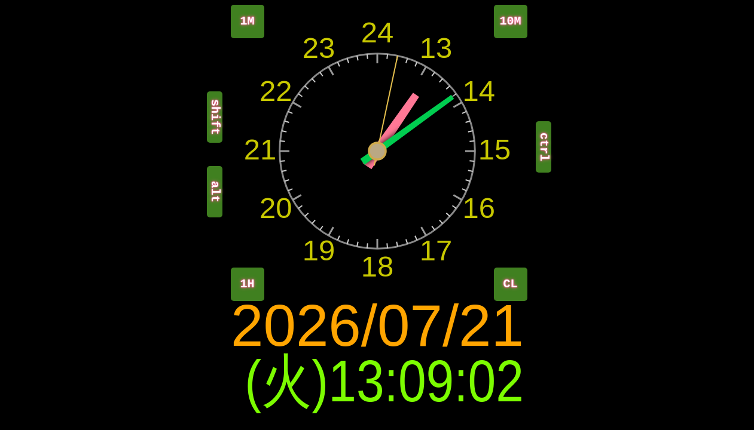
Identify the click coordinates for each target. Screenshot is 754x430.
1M (247, 21)
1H (247, 284)
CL (510, 284)
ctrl (544, 147)
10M (510, 21)
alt (215, 191)
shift (215, 117)
